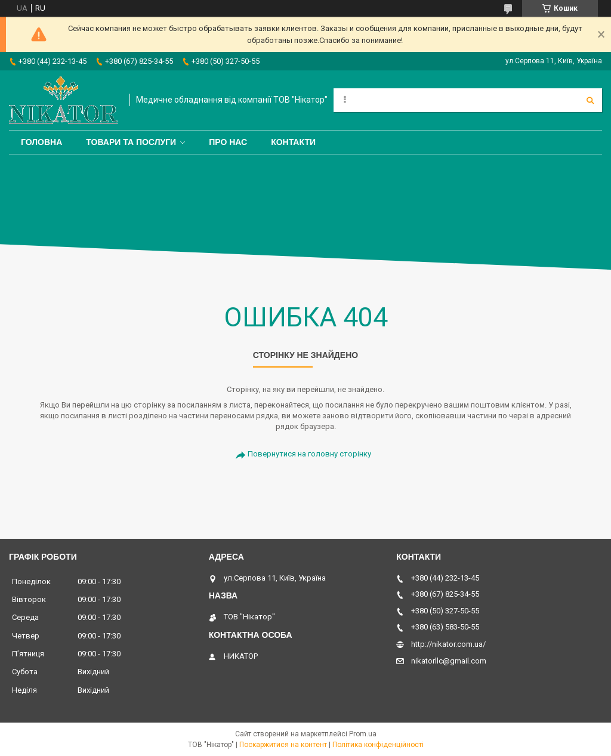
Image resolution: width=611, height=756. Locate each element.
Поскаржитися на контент (283, 744)
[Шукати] (590, 100)
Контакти (293, 142)
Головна (41, 142)
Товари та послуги (131, 142)
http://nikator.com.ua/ (448, 644)
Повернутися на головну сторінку (309, 453)
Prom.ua (363, 734)
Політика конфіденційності (378, 744)
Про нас (228, 142)
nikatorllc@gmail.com (448, 660)
